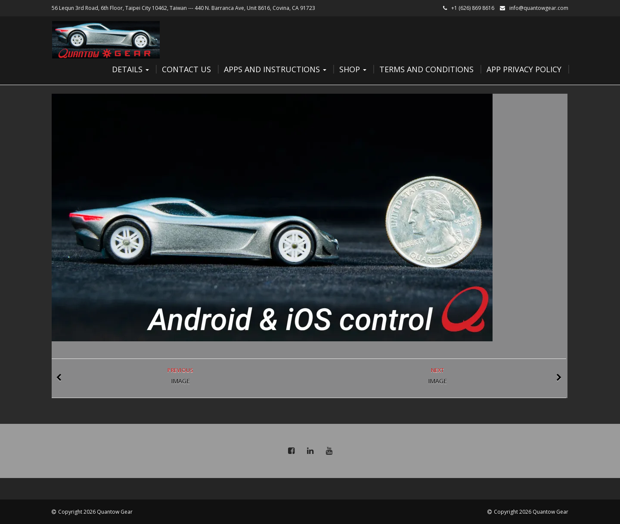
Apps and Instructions (275, 69)
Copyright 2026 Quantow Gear (95, 511)
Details (130, 69)
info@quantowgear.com (538, 8)
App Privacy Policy (524, 69)
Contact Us (186, 69)
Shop (352, 69)
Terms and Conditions (426, 69)
